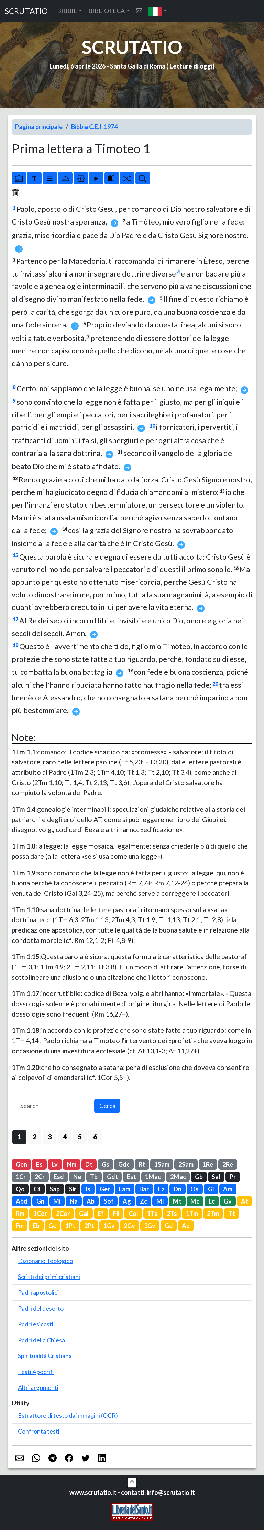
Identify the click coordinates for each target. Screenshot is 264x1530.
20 (215, 684)
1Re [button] (207, 1164)
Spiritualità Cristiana (45, 1356)
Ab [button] (91, 1201)
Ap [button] (186, 1225)
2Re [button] (227, 1164)
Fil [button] (116, 1213)
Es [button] (39, 1164)
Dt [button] (88, 1164)
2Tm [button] (213, 1213)
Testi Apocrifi (36, 1371)
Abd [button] (22, 1201)
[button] (157, 11)
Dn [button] (178, 1189)
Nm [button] (71, 1164)
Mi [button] (56, 1201)
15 (15, 555)
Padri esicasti (35, 1324)
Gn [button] (40, 1201)
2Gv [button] (129, 1225)
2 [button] (34, 1137)
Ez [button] (161, 1189)
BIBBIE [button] (67, 10)
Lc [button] (212, 1201)
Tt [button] (231, 1213)
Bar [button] (144, 1189)
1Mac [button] (153, 1176)
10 (152, 426)
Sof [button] (109, 1201)
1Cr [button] (21, 1176)
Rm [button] (20, 1213)
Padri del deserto (41, 1308)
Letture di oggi (191, 66)
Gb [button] (199, 1176)
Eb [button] (36, 1225)
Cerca (107, 1106)
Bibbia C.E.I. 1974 (94, 127)
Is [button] (87, 1189)
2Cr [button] (40, 1176)
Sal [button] (216, 1176)
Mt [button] (177, 1201)
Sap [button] (55, 1189)
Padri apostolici (38, 1292)
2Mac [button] (178, 1176)
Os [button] (194, 1189)
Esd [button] (59, 1176)
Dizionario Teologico (45, 1260)
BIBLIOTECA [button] (106, 10)
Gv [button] (228, 1201)
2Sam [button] (186, 1164)
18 (15, 645)
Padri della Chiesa (41, 1340)
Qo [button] (20, 1189)
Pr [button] (233, 1176)
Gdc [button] (124, 1164)
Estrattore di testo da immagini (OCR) (68, 1415)
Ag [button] (127, 1201)
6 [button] (95, 1137)
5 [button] (80, 1137)
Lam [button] (124, 1189)
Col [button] (133, 1213)
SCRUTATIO (26, 11)
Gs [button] (105, 1164)
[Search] (54, 1106)
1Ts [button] (152, 1213)
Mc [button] (194, 1201)
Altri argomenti (38, 1387)
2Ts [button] (172, 1213)
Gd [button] (169, 1225)
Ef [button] (101, 1213)
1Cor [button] (40, 1213)
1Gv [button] (109, 1225)
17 (15, 619)
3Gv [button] (149, 1225)
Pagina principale (39, 127)
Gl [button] (211, 1189)
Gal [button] (84, 1213)
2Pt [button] (89, 1225)
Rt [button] (142, 1164)
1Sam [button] (161, 1164)
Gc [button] (52, 1225)
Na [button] (74, 1201)
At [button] (244, 1201)
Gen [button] (21, 1164)
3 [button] (50, 1137)
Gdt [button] (112, 1176)
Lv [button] (55, 1164)
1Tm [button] (192, 1213)
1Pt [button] (70, 1225)
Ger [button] (105, 1189)
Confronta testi (38, 1431)
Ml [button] (160, 1201)
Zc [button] (143, 1201)
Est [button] (131, 1176)
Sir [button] (72, 1189)
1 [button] (19, 1137)
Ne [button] (77, 1176)
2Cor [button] (63, 1213)
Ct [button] (37, 1189)
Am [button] (227, 1189)
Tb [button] (94, 1176)
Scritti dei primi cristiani (49, 1276)
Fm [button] (20, 1225)
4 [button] (65, 1137)
